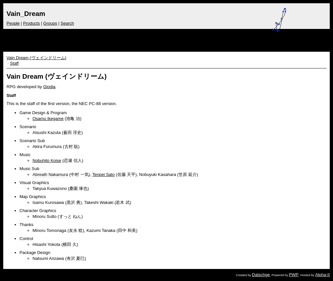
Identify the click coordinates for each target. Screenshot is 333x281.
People (13, 23)
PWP (294, 274)
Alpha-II (322, 274)
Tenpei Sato (103, 174)
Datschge (261, 274)
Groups (50, 23)
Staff (14, 63)
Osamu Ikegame (48, 118)
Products (31, 23)
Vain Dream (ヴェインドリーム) (36, 57)
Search (67, 23)
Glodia (49, 86)
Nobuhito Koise (47, 160)
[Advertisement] (194, 38)
